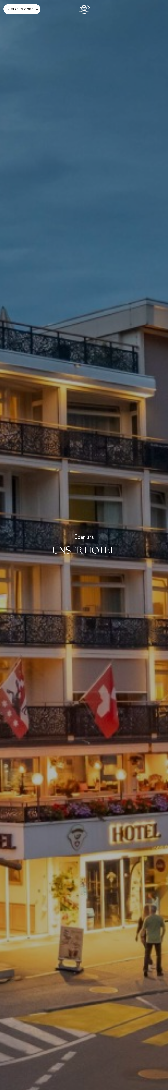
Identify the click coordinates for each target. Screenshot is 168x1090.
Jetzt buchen (21, 9)
